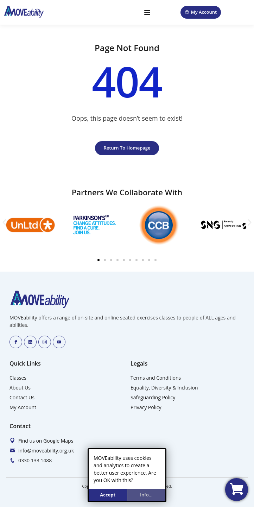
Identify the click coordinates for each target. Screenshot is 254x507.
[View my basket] (236, 489)
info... (146, 495)
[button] (147, 12)
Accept (107, 495)
